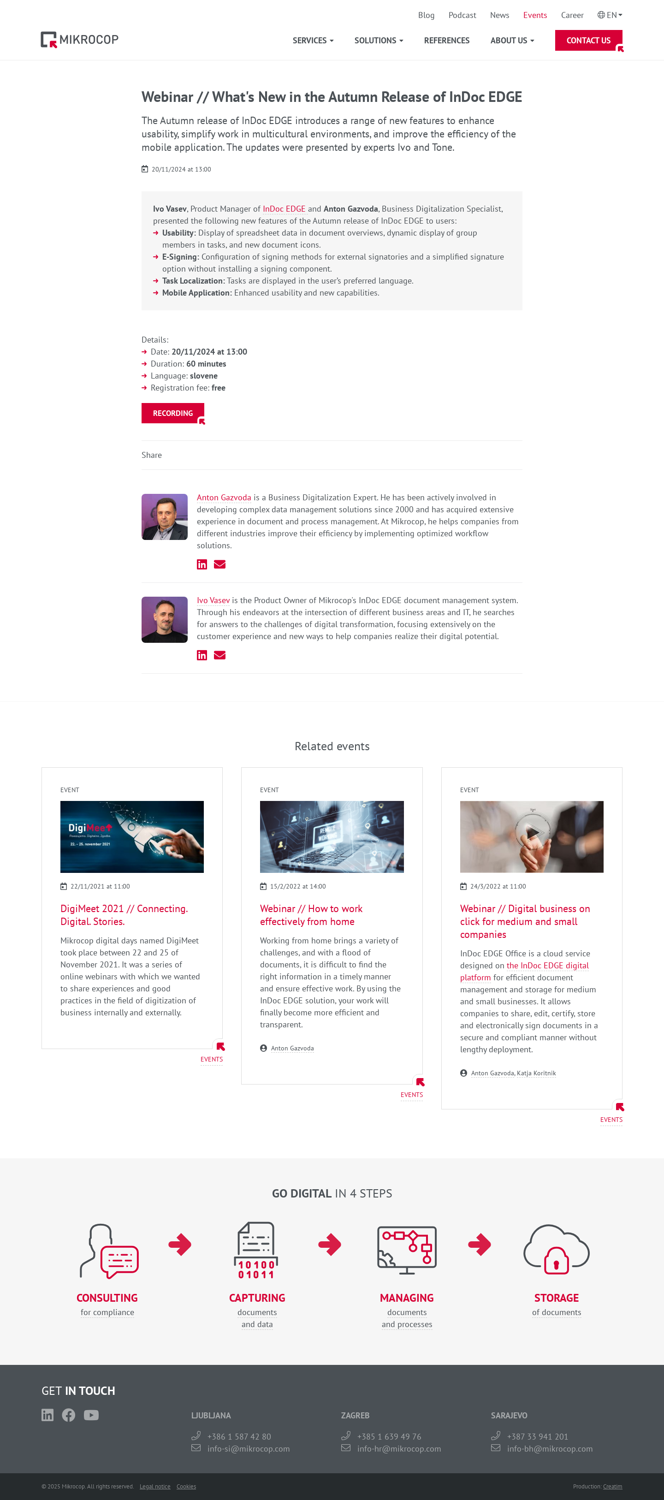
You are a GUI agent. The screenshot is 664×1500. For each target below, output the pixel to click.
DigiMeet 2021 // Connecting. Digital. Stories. (123, 915)
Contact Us (589, 40)
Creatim (612, 1486)
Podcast (462, 15)
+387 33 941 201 (538, 1436)
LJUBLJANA (211, 1415)
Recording (173, 413)
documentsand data (257, 1310)
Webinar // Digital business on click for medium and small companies (525, 921)
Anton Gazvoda (224, 497)
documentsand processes (407, 1310)
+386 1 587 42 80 (239, 1436)
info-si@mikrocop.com (249, 1448)
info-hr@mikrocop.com (399, 1448)
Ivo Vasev (213, 600)
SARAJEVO (509, 1415)
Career (572, 15)
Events (535, 15)
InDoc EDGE (285, 208)
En (612, 15)
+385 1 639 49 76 (389, 1436)
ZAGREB (355, 1415)
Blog (426, 15)
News (500, 15)
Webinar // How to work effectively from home (311, 915)
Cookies (186, 1486)
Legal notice (155, 1486)
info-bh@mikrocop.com (550, 1448)
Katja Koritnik (536, 1073)
